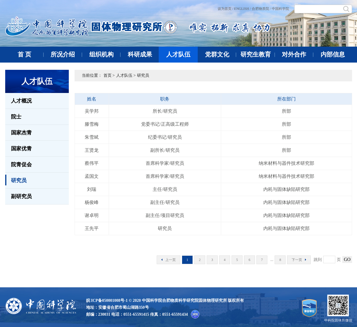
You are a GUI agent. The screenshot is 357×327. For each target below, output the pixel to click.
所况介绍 (66, 54)
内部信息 (333, 54)
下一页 (299, 260)
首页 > (109, 75)
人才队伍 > (126, 75)
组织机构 (105, 54)
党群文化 (220, 54)
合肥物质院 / (261, 9)
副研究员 (21, 196)
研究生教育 (258, 54)
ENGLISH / (242, 9)
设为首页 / (225, 9)
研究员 (16, 180)
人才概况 (21, 101)
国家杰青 (21, 133)
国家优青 (21, 148)
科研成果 (143, 54)
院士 (16, 117)
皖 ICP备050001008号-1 (107, 300)
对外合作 (297, 54)
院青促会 (21, 164)
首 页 (31, 54)
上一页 (168, 260)
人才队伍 (178, 54)
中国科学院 (280, 9)
